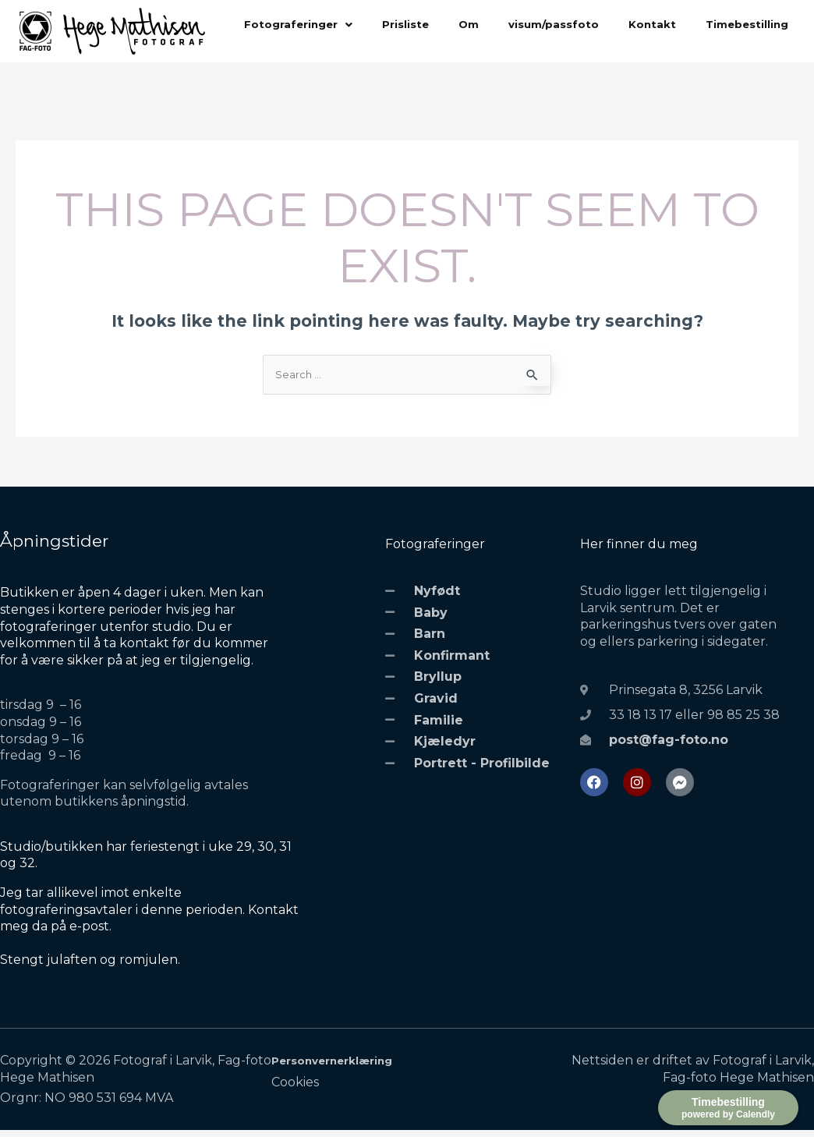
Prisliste (416, 26)
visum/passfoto (574, 26)
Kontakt (679, 26)
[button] (302, 27)
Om (483, 26)
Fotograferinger (303, 26)
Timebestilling (289, 67)
